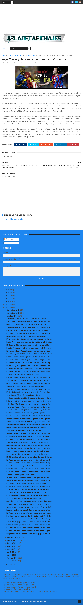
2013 (7, 305)
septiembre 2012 (14, 538)
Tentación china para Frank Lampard (21, 475)
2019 (7, 290)
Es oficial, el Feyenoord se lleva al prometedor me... (29, 366)
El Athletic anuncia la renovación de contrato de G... (29, 460)
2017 (7, 293)
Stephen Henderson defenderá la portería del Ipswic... (29, 419)
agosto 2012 (12, 541)
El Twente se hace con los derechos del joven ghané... (29, 372)
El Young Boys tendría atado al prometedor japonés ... (29, 496)
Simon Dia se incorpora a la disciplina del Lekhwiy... (29, 519)
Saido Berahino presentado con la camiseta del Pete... (29, 525)
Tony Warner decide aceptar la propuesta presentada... (29, 449)
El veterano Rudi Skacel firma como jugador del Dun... (29, 340)
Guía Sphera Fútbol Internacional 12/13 (23, 395)
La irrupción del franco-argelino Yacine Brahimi (26, 454)
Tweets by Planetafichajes (13, 219)
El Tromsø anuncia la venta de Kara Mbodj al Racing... (29, 363)
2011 (7, 565)
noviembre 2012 (13, 313)
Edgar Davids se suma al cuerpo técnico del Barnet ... (29, 452)
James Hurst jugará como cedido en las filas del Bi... (29, 522)
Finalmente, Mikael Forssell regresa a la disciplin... (29, 319)
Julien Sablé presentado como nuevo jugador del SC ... (29, 478)
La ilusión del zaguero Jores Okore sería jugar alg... (29, 493)
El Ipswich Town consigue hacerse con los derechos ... (29, 437)
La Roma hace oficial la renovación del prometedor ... (29, 490)
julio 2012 (12, 544)
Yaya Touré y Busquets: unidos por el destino (25, 431)
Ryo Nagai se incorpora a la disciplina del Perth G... (29, 516)
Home (3, 49)
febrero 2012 (12, 558)
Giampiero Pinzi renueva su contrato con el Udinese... (29, 390)
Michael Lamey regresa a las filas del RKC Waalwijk (28, 378)
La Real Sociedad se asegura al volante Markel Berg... (29, 463)
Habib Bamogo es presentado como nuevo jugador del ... (29, 428)
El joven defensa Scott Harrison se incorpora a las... (29, 351)
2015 (7, 299)
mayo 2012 (11, 550)
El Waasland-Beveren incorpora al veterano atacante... (29, 369)
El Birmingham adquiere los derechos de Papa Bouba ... (29, 457)
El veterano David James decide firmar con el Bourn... (29, 528)
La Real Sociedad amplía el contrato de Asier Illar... (29, 399)
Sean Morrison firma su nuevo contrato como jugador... (29, 502)
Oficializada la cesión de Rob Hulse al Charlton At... (29, 505)
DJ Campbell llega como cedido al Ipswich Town (26, 484)
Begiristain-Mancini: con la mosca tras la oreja (26, 325)
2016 (7, 296)
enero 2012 (11, 561)
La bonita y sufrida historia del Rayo (22, 375)
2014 (7, 302)
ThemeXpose (14, 602)
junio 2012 (12, 547)
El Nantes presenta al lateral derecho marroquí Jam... (29, 513)
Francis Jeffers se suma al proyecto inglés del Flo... (29, 443)
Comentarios (10, 243)
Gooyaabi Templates (39, 602)
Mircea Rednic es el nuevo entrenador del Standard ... (29, 331)
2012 (7, 308)
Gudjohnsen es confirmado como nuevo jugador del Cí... (29, 534)
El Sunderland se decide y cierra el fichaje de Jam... (29, 360)
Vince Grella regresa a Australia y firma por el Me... (29, 422)
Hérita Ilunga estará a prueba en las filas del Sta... (29, 357)
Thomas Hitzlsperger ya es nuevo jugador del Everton (28, 387)
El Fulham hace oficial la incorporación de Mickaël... (29, 472)
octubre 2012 (12, 316)
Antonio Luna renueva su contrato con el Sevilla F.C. (29, 508)
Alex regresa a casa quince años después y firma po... (29, 410)
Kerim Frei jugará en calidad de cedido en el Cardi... (29, 342)
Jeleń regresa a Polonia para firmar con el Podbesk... (29, 384)
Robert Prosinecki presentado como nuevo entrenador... (29, 401)
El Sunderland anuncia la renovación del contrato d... (29, 334)
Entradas (8, 239)
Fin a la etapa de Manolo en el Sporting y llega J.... (29, 407)
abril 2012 (11, 552)
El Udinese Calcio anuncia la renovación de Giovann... (29, 416)
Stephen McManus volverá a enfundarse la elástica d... (29, 425)
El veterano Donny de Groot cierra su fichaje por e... (29, 487)
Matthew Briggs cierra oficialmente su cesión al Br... (29, 337)
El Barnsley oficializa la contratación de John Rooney (29, 354)
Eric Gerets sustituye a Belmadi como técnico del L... (29, 466)
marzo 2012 (12, 555)
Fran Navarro (30, 55)
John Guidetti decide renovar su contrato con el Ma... (29, 404)
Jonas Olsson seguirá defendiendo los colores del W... (29, 481)
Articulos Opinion (15, 55)
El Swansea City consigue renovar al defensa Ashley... (29, 345)
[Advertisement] (41, 19)
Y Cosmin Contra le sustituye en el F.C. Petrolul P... (29, 328)
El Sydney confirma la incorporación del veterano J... (29, 440)
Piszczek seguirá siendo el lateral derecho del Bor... (29, 381)
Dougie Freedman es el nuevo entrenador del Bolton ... (29, 348)
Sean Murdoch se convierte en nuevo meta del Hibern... (29, 469)
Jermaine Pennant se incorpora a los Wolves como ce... (29, 446)
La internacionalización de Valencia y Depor (25, 499)
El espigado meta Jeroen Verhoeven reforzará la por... (29, 531)
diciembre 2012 (13, 310)
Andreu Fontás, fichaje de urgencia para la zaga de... (29, 434)
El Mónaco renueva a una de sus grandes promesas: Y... (29, 413)
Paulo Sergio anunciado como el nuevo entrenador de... (29, 322)
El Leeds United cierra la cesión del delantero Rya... (29, 393)
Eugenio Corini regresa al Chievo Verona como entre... (29, 510)
